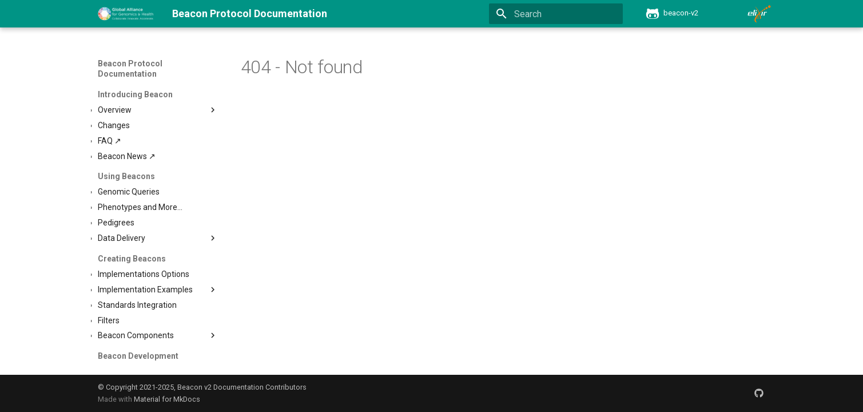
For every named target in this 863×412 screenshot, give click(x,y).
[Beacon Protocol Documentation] (126, 13)
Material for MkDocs (167, 399)
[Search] (556, 13)
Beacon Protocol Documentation (130, 68)
